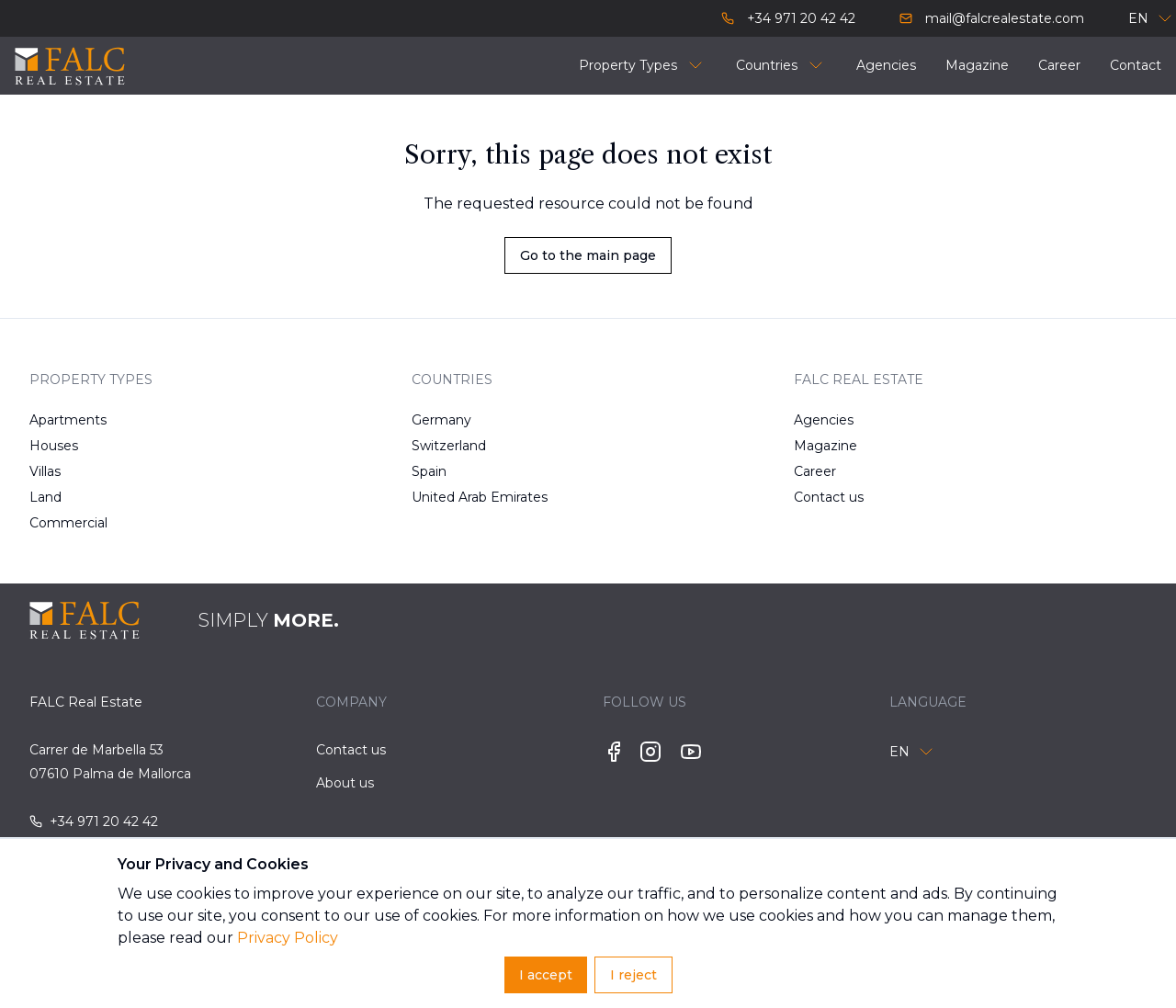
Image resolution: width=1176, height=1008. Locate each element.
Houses (53, 445)
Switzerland (449, 445)
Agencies (824, 420)
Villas (45, 471)
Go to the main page (588, 255)
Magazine (825, 445)
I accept (545, 975)
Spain (429, 471)
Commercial (68, 523)
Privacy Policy (287, 937)
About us (345, 783)
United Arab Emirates (470, 497)
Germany (441, 420)
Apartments (68, 420)
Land (45, 497)
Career (815, 471)
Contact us (829, 497)
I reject (633, 975)
